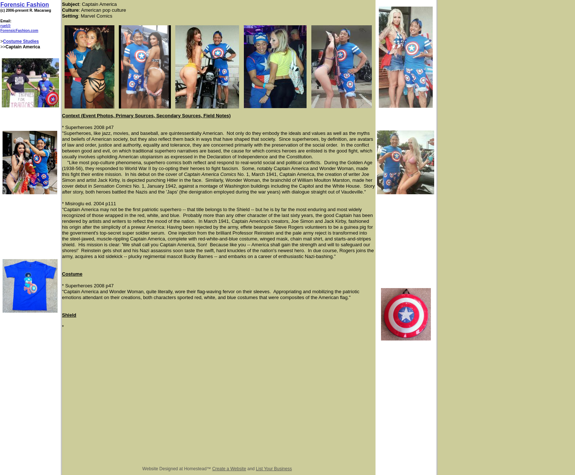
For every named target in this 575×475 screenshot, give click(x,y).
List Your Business (274, 468)
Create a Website (229, 468)
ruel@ (5, 26)
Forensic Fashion (24, 4)
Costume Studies (21, 41)
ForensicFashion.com (19, 31)
